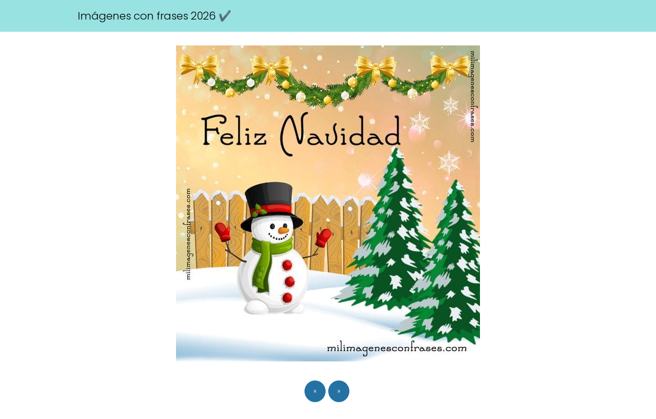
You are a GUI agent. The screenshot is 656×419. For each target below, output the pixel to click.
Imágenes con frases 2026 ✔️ (155, 15)
